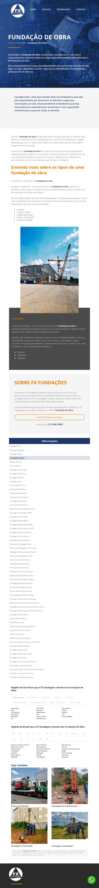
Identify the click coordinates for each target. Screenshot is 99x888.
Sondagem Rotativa (17, 477)
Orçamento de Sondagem (19, 497)
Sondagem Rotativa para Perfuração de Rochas (27, 607)
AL (47, 739)
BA (60, 734)
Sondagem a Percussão (18, 470)
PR (34, 734)
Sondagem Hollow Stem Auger (21, 654)
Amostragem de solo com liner (21, 665)
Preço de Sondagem (17, 450)
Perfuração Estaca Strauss (19, 567)
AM (21, 739)
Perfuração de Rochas (18, 489)
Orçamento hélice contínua (20, 646)
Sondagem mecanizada (18, 650)
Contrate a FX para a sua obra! (49, 417)
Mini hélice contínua (17, 622)
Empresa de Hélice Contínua (20, 630)
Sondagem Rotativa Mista (19, 520)
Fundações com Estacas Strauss (21, 571)
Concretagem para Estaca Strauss (22, 595)
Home (33, 9)
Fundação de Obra (17, 458)
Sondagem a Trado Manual (19, 536)
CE (66, 734)
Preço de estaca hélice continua (21, 677)
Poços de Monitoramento (19, 505)
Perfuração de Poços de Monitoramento (24, 603)
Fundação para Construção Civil (21, 583)
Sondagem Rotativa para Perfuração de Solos (26, 611)
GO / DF (74, 734)
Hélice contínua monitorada (20, 638)
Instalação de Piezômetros (19, 564)
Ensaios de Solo (15, 462)
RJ (14, 734)
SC (40, 734)
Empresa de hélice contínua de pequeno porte (27, 669)
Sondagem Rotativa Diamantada (21, 524)
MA (40, 739)
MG (20, 734)
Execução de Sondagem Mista (21, 513)
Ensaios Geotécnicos (17, 485)
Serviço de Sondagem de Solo (21, 587)
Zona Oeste (45, 697)
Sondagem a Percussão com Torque (23, 552)
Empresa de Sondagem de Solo (21, 575)
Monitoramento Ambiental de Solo (22, 509)
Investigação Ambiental (18, 501)
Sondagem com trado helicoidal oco (23, 661)
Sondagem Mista (16, 454)
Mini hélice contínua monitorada (21, 673)
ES (27, 734)
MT (14, 739)
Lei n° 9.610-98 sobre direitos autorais (30, 855)
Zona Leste (69, 697)
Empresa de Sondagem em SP (21, 556)
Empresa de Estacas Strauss (20, 560)
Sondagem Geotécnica (18, 473)
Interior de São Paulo (57, 702)
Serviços (46, 9)
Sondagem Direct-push (18, 658)
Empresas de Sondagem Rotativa (22, 579)
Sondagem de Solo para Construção (23, 599)
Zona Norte (32, 697)
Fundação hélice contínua (19, 614)
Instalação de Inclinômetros (20, 540)
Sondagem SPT (15, 446)
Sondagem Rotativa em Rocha (20, 532)
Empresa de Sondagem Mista (20, 544)
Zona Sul (57, 697)
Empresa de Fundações (18, 493)
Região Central (18, 697)
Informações (63, 9)
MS (83, 734)
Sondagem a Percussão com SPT (22, 528)
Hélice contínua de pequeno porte (22, 626)
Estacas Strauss (15, 466)
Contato (80, 9)
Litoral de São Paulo (38, 702)
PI (27, 739)
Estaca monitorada (16, 634)
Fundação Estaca (16, 481)
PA (34, 739)
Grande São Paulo (19, 702)
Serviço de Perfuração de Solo (21, 591)
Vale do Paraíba (75, 702)
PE (53, 734)
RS (47, 734)
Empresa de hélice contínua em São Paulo (25, 642)
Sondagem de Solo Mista (19, 517)
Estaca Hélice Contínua (18, 618)
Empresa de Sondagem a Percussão (23, 548)
